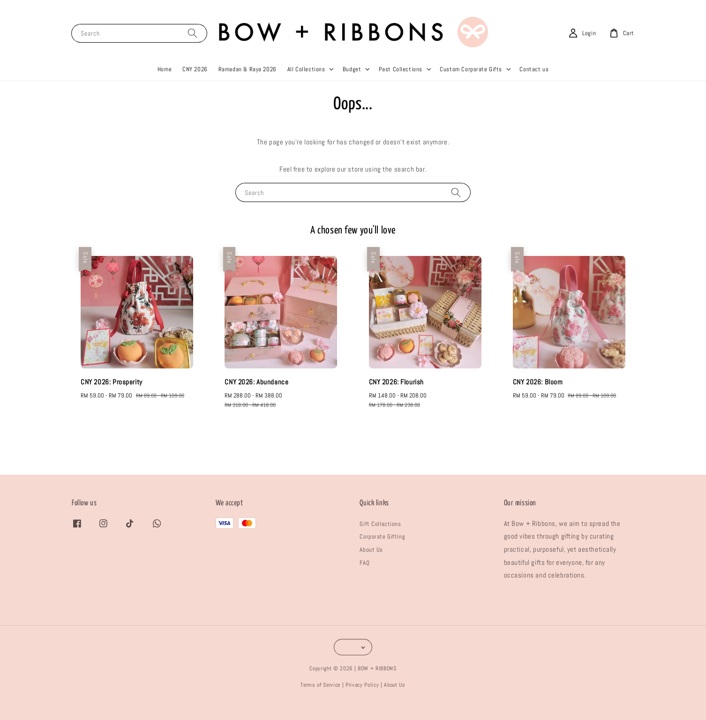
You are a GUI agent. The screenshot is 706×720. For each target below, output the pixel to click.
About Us (371, 566)
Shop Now (473, 8)
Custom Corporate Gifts (471, 86)
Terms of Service (320, 701)
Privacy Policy (362, 701)
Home (165, 86)
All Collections (306, 86)
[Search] (192, 49)
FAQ (364, 579)
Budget (352, 86)
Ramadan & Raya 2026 (247, 86)
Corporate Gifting (382, 553)
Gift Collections (380, 540)
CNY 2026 (195, 86)
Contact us (533, 86)
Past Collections (400, 86)
